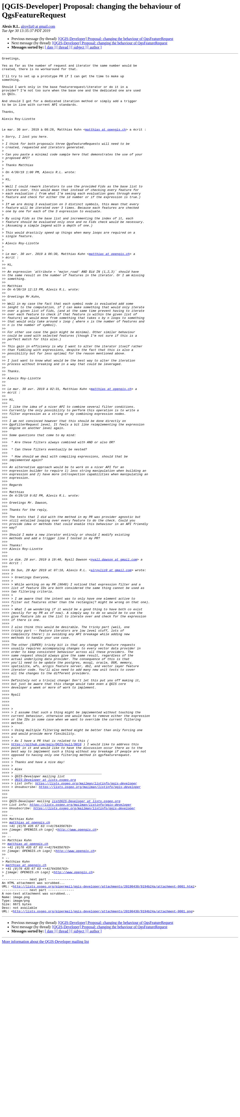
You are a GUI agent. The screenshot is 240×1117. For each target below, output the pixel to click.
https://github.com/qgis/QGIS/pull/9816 (46, 882)
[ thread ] (63, 47)
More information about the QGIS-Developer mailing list (45, 1113)
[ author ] (95, 47)
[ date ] (50, 47)
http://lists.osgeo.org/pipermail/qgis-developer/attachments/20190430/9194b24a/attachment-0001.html (103, 1052)
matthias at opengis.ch (105, 144)
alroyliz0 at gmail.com (38, 26)
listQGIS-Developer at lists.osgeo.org (86, 950)
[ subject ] (79, 47)
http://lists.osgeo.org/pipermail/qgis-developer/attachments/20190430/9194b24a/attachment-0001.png (103, 1082)
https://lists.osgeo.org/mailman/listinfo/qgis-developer (86, 929)
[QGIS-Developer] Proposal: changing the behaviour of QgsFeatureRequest (115, 39)
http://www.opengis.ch (76, 984)
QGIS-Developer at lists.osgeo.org (45, 925)
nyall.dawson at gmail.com (114, 660)
